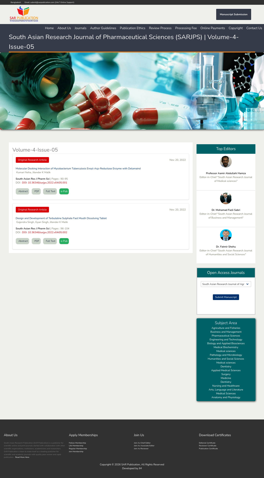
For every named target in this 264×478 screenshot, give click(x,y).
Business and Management (225, 332)
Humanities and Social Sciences (226, 359)
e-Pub (64, 191)
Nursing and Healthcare (226, 386)
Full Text (50, 191)
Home (49, 28)
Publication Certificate (208, 448)
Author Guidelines (103, 28)
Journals (80, 28)
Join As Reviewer (141, 448)
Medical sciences (226, 351)
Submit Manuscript (226, 297)
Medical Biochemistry (226, 347)
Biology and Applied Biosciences (226, 343)
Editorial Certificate (207, 442)
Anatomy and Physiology (226, 397)
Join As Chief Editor (142, 442)
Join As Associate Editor (144, 445)
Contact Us (254, 28)
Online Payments (212, 28)
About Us (64, 28)
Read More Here (22, 457)
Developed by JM (132, 468)
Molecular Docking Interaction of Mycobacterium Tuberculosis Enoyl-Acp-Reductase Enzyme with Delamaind (78, 168)
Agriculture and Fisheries (226, 328)
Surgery (225, 374)
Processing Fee (186, 28)
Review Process (160, 28)
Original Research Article (32, 160)
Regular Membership (78, 448)
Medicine (226, 378)
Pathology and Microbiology (226, 355)
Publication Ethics (132, 28)
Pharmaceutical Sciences (226, 335)
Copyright (236, 28)
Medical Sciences (226, 393)
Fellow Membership (77, 442)
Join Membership (76, 451)
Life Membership (76, 445)
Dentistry (226, 366)
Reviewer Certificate (207, 445)
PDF (36, 191)
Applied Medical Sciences (226, 370)
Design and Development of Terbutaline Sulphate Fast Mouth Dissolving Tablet (61, 218)
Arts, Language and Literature (226, 389)
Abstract (22, 191)
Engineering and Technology (226, 339)
